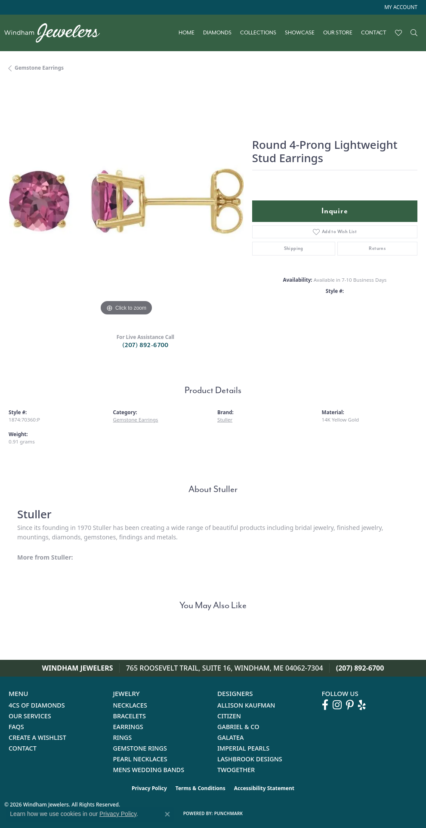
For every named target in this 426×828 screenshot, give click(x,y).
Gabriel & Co (238, 727)
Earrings (128, 727)
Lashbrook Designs (249, 759)
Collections (258, 33)
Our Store (337, 33)
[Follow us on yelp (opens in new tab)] (362, 705)
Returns (377, 248)
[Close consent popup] (167, 814)
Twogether (236, 770)
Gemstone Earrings (39, 67)
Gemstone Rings (140, 748)
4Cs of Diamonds (37, 705)
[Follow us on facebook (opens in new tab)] (325, 705)
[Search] (414, 32)
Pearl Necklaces (140, 759)
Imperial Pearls (243, 748)
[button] (400, 7)
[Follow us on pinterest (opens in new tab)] (350, 705)
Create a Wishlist (37, 737)
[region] (126, 200)
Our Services (30, 716)
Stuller (224, 419)
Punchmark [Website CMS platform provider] (228, 813)
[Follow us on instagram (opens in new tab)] (337, 705)
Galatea (230, 737)
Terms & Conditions (200, 788)
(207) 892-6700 (145, 345)
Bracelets (129, 716)
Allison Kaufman (246, 705)
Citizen (229, 716)
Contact (373, 33)
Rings (122, 737)
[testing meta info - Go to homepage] (56, 33)
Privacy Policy (149, 788)
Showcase (300, 33)
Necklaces (130, 705)
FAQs (16, 727)
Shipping (293, 248)
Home (186, 33)
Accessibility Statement (264, 788)
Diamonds (217, 33)
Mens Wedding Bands (149, 770)
